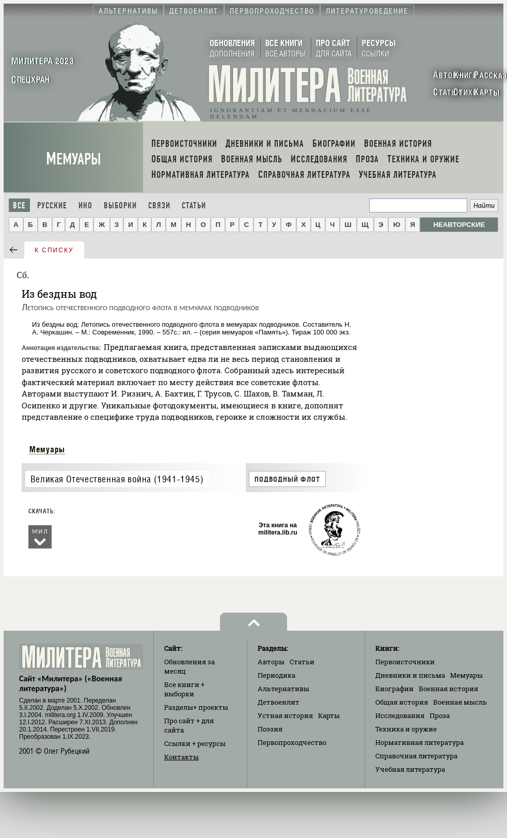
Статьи (194, 205)
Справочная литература (416, 755)
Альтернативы (283, 688)
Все (19, 205)
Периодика (276, 675)
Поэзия (270, 729)
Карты (329, 715)
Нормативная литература (419, 742)
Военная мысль (460, 702)
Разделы (196, 707)
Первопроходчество (292, 742)
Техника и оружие (406, 729)
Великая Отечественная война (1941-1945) (116, 479)
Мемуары (73, 159)
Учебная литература (410, 769)
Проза (440, 715)
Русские (52, 205)
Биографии (394, 688)
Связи (159, 205)
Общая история (401, 702)
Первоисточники (405, 661)
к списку (54, 250)
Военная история (448, 688)
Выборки (120, 205)
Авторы (271, 661)
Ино (85, 205)
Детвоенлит (278, 702)
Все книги (184, 689)
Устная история (285, 715)
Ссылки (195, 743)
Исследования (399, 715)
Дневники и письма (410, 675)
